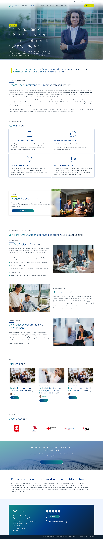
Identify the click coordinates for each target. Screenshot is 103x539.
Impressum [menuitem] (74, 536)
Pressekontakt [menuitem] (91, 536)
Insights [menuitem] (23, 5)
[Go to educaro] (88, 1)
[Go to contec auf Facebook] (47, 511)
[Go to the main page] (14, 6)
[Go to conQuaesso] (82, 1)
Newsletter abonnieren (56, 521)
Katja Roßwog (45, 396)
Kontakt (52, 516)
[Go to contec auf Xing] (56, 511)
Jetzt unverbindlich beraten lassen (51, 462)
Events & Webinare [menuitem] (52, 5)
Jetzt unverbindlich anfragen (23, 211)
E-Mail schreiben (18, 530)
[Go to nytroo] (92, 1)
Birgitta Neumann (17, 394)
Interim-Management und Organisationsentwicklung (21, 389)
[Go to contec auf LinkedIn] (53, 511)
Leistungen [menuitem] (32, 5)
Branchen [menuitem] (41, 5)
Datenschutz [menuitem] (82, 536)
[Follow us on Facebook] (59, 511)
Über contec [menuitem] (64, 5)
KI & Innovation (89, 5)
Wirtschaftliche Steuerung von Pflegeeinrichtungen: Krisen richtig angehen (51, 390)
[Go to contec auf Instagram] (50, 511)
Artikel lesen (14, 397)
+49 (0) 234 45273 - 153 (20, 529)
